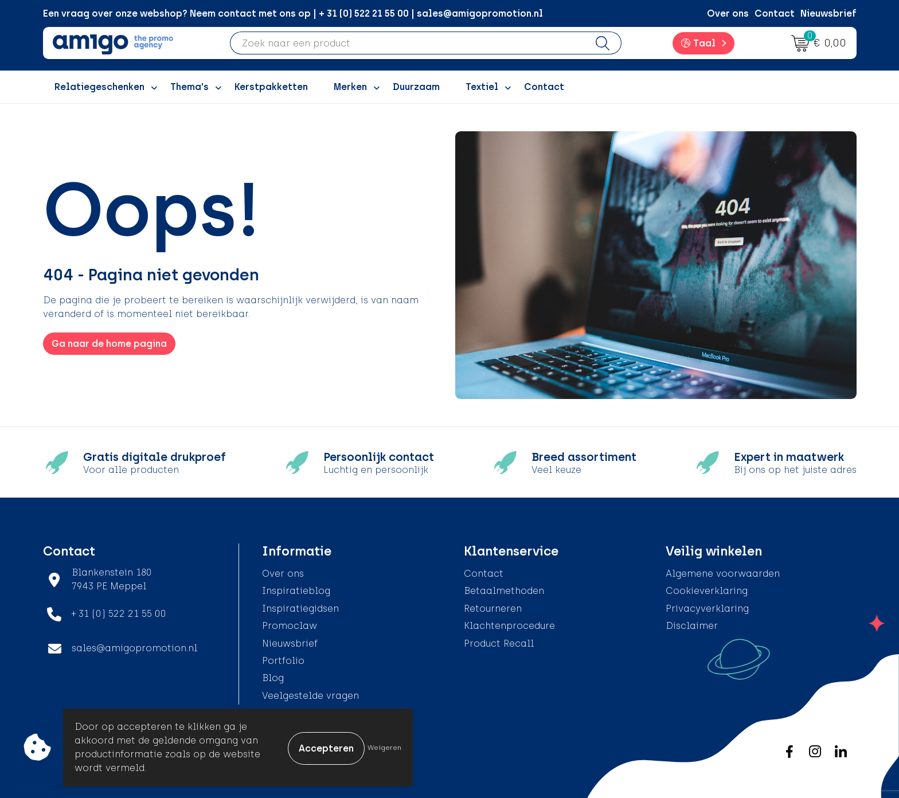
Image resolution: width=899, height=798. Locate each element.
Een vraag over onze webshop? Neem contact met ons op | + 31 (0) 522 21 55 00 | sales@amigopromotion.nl (293, 13)
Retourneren (493, 608)
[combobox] (407, 43)
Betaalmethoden (504, 590)
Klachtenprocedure (509, 625)
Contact (775, 13)
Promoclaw (289, 625)
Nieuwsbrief (828, 13)
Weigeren (384, 748)
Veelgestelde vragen (310, 695)
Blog (273, 677)
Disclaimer (692, 625)
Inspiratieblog (296, 590)
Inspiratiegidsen (300, 608)
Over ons (728, 13)
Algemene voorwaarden (723, 573)
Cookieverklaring (707, 590)
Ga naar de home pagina (109, 343)
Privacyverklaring (707, 608)
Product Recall (499, 643)
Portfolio (283, 660)
